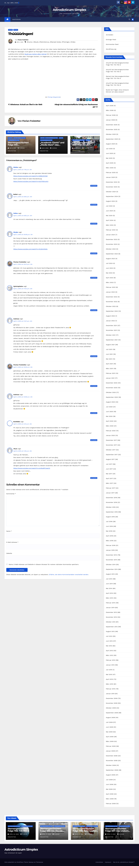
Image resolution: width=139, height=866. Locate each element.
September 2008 (112, 770)
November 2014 (111, 560)
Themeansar (39, 862)
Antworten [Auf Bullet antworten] (94, 204)
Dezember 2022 (111, 297)
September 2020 (112, 397)
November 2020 (111, 387)
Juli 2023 (109, 263)
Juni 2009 (109, 727)
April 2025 (109, 163)
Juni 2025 (109, 153)
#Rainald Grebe (55, 42)
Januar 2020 (110, 435)
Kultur (10, 29)
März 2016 (109, 540)
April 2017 (109, 478)
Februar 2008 (111, 803)
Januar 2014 (110, 607)
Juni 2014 (109, 583)
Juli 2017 (109, 464)
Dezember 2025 (111, 125)
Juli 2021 (109, 349)
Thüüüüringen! (20, 34)
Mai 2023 (109, 273)
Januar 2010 (110, 693)
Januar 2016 (110, 550)
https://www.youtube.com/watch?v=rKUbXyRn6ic (30, 249)
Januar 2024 (110, 235)
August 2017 (110, 459)
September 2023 (112, 254)
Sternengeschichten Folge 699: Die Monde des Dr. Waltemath (51, 830)
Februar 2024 (111, 230)
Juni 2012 (109, 641)
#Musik (36, 42)
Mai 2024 (109, 215)
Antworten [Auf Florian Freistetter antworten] (94, 277)
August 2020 (110, 402)
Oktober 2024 (111, 191)
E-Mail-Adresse (12, 542)
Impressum (108, 862)
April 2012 (109, 650)
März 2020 (110, 426)
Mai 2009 (109, 732)
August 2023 (110, 258)
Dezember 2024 (111, 182)
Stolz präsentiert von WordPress (14, 862)
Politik (16, 29)
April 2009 (109, 736)
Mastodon (16, 19)
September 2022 (112, 311)
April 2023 (109, 278)
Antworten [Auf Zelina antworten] (94, 223)
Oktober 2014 (111, 564)
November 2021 (111, 330)
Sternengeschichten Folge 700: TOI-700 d (18, 829)
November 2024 (111, 187)
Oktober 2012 (110, 622)
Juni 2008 (109, 784)
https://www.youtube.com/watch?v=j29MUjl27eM (30, 176)
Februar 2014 (110, 603)
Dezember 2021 (111, 325)
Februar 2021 (110, 373)
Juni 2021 (109, 354)
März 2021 (109, 368)
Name (9, 531)
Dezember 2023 (111, 239)
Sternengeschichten (13, 140)
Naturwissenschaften (19, 137)
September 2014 (112, 569)
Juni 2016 (109, 526)
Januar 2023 (110, 292)
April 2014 (109, 593)
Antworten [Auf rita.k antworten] (94, 478)
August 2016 (110, 517)
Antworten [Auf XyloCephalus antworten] (94, 310)
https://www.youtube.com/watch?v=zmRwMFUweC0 (31, 468)
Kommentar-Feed (112, 44)
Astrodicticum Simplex (69, 10)
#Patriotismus (44, 42)
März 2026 (109, 110)
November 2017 (111, 445)
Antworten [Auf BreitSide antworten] (94, 440)
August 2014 (110, 574)
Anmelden (109, 35)
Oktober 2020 (111, 392)
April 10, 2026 (79, 834)
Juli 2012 (109, 636)
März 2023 (109, 282)
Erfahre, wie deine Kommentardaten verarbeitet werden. (69, 574)
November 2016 (111, 502)
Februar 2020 (111, 431)
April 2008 (109, 794)
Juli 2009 (109, 722)
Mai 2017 (109, 474)
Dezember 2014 (111, 555)
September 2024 (112, 196)
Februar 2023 (111, 287)
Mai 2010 (109, 674)
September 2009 (112, 713)
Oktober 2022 (111, 306)
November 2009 (111, 703)
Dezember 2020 (111, 383)
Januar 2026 (110, 120)
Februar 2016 (110, 545)
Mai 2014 (109, 588)
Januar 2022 (110, 321)
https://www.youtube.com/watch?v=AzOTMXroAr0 (30, 181)
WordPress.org (111, 49)
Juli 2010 (109, 670)
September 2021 (112, 340)
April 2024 (109, 220)
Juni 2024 (109, 211)
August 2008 (110, 775)
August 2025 (110, 144)
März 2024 (109, 225)
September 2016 (112, 512)
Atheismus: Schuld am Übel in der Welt (25, 104)
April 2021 (109, 364)
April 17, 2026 (46, 834)
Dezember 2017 (111, 440)
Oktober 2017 (110, 450)
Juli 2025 (109, 148)
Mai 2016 (109, 531)
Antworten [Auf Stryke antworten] (94, 253)
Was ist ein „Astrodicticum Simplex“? (123, 862)
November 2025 (111, 129)
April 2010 (109, 679)
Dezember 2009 (111, 698)
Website (9, 553)
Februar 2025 (111, 172)
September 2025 (112, 139)
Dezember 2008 (111, 756)
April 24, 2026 (14, 834)
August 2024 (110, 201)
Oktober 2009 (111, 708)
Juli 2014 (109, 579)
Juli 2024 (109, 206)
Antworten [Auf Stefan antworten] (94, 185)
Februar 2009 (111, 746)
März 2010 (109, 684)
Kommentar (11, 494)
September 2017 (112, 454)
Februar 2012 (110, 660)
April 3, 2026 (111, 834)
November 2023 (111, 244)
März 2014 (109, 598)
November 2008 (111, 760)
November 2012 (111, 617)
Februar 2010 (110, 689)
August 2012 (110, 631)
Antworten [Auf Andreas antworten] (94, 356)
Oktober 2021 (110, 335)
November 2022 (111, 301)
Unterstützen (99, 862)
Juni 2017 (109, 469)
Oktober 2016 (111, 507)
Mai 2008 (109, 789)
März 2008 (110, 799)
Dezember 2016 (111, 497)
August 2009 (110, 717)
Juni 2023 (109, 268)
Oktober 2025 (111, 134)
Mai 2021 (109, 359)
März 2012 (109, 655)
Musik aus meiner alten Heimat (36, 54)
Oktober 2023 (111, 249)
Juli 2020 (109, 407)
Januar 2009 (110, 751)
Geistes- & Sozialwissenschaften (49, 137)
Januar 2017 (110, 493)
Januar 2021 (110, 378)
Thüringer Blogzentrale (54, 97)
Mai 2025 (109, 158)
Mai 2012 (109, 646)
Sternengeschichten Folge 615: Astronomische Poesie (19, 144)
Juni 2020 (109, 411)
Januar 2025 (110, 177)
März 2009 (110, 741)
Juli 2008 (109, 779)
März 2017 (109, 483)
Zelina (15, 213)
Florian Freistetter (23, 40)
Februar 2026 (111, 115)
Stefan (15, 167)
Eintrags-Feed (111, 39)
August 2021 (110, 344)
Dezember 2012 (111, 612)
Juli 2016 (109, 521)
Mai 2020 (109, 416)
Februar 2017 (110, 488)
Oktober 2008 (111, 765)
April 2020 (109, 421)
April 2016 (109, 536)
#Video (73, 42)
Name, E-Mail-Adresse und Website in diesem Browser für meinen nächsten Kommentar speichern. (44, 564)
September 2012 (112, 627)
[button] (129, 19)
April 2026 (109, 105)
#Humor (30, 42)
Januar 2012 (110, 665)
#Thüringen (66, 42)
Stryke (15, 232)
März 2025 (109, 168)
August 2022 (110, 316)
